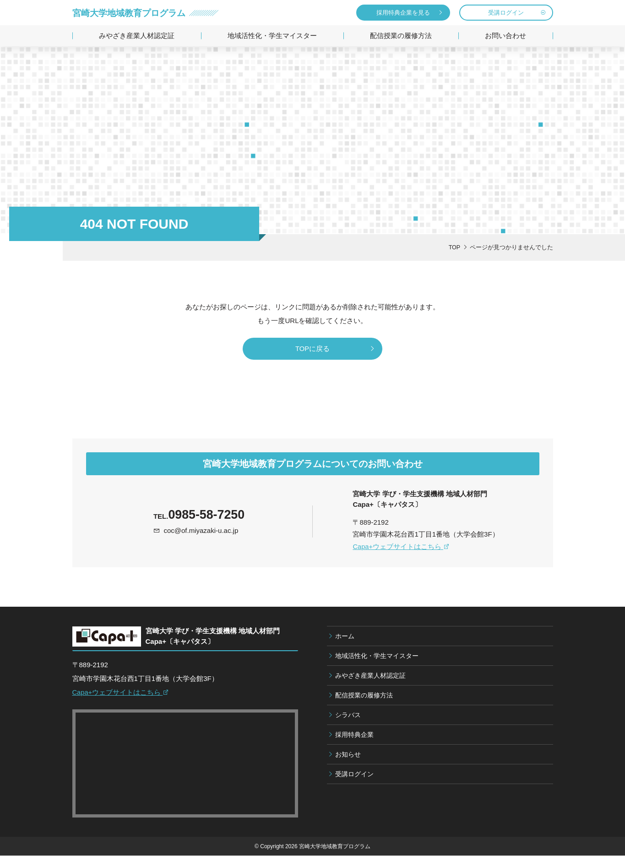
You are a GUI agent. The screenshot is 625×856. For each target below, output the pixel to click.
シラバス (348, 715)
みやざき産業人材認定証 (136, 35)
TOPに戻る (312, 349)
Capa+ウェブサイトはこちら (402, 547)
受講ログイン (506, 12)
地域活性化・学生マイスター (272, 35)
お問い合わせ (505, 35)
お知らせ (348, 755)
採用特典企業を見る (403, 12)
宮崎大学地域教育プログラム (131, 13)
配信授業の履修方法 (401, 35)
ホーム (344, 637)
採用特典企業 (354, 735)
